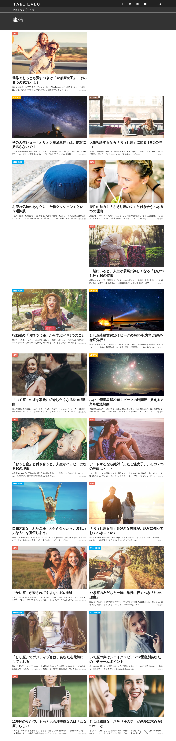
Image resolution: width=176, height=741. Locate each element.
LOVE (15, 34)
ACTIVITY (16, 99)
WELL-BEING (18, 163)
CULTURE (93, 99)
